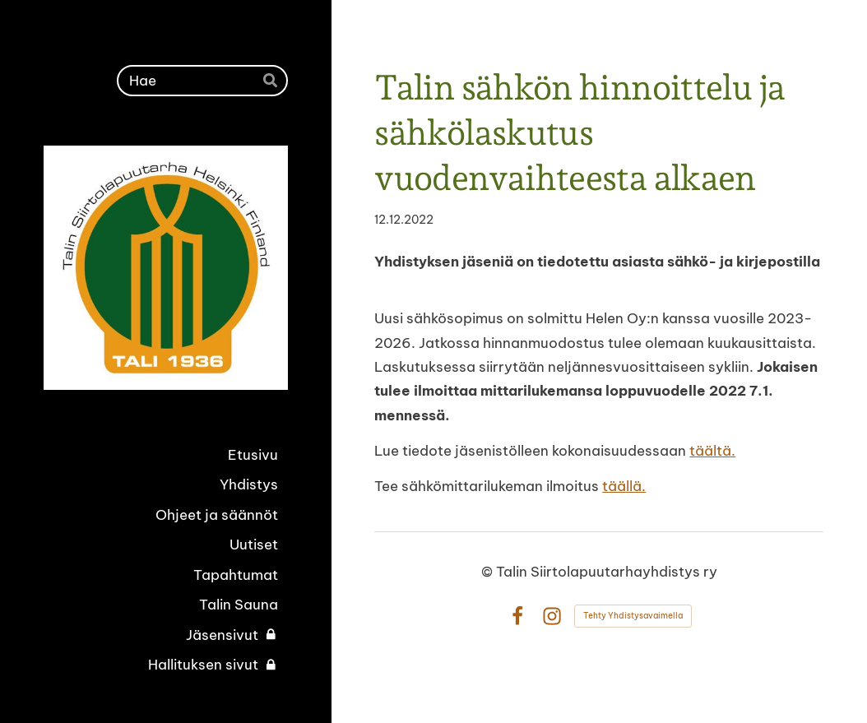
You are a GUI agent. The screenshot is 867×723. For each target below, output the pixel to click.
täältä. (712, 451)
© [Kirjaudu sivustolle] (488, 572)
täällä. (624, 486)
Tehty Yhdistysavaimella (633, 615)
